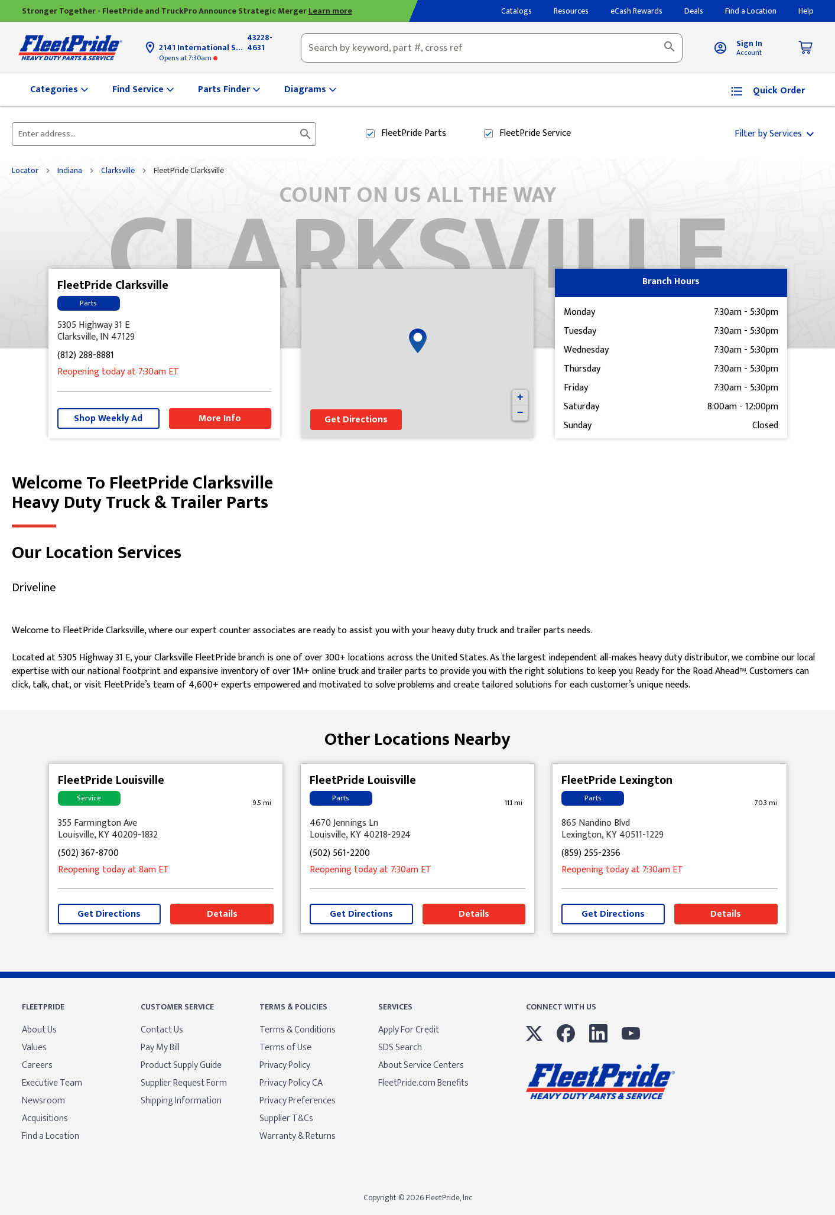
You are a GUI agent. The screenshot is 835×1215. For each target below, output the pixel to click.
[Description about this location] (417, 658)
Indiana (69, 171)
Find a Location (50, 1136)
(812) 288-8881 (85, 356)
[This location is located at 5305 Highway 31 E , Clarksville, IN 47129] (164, 331)
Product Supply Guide (181, 1065)
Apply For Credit (408, 1030)
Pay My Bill (160, 1048)
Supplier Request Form (184, 1083)
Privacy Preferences (297, 1101)
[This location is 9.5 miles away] (262, 803)
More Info (220, 418)
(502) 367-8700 (88, 854)
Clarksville (118, 171)
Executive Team (52, 1083)
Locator (25, 171)
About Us (39, 1030)
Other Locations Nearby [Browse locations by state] (417, 735)
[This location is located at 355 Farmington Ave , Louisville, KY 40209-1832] (166, 829)
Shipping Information (181, 1101)
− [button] (520, 413)
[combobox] (492, 48)
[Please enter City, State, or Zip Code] (156, 134)
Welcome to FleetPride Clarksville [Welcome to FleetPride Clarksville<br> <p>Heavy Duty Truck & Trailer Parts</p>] (417, 493)
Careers (37, 1065)
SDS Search (400, 1048)
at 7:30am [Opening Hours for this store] (188, 58)
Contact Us (162, 1030)
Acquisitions (45, 1118)
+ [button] (520, 397)
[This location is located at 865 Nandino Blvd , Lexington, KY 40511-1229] (669, 829)
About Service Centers (421, 1065)
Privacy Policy (284, 1065)
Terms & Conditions (297, 1030)
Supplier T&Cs (286, 1118)
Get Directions (356, 420)
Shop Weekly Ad (108, 418)
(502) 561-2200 (340, 854)
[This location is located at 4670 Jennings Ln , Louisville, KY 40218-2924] (418, 829)
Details (222, 914)
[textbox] (492, 48)
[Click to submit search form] (305, 134)
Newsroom (43, 1101)
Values (34, 1048)
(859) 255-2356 (590, 854)
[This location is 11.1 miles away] (513, 803)
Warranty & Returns (297, 1136)
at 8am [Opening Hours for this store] (113, 870)
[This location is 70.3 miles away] (766, 803)
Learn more (330, 11)
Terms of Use (285, 1048)
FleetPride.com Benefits (423, 1083)
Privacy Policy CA (291, 1083)
